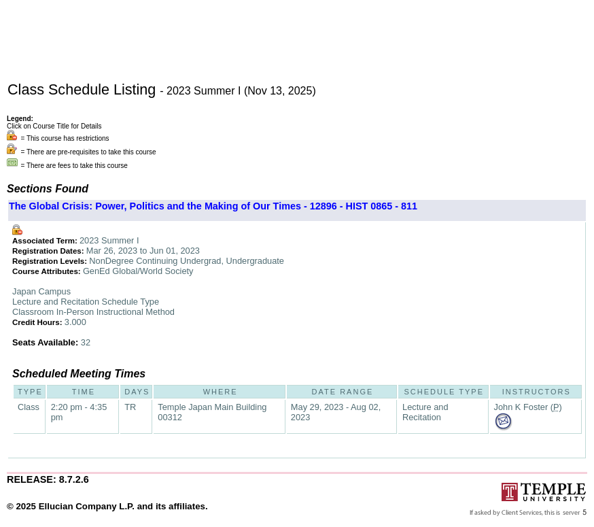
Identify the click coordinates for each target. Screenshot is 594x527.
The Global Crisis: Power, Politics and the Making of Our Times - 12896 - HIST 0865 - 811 (213, 206)
